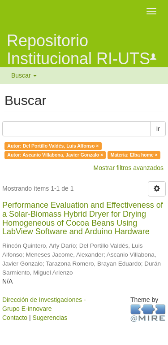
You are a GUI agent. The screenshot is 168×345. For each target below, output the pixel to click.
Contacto (14, 317)
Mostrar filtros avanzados (129, 167)
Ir (158, 128)
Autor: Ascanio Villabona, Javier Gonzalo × (55, 154)
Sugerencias (49, 317)
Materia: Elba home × (134, 154)
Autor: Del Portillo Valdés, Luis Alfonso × (53, 145)
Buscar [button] (24, 75)
